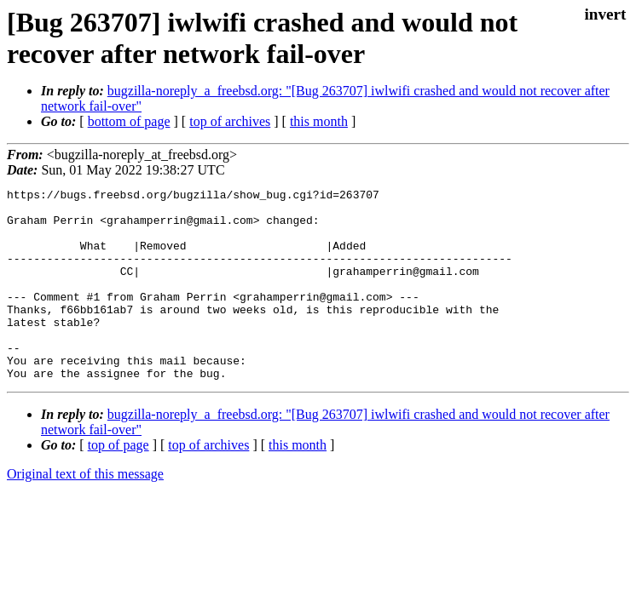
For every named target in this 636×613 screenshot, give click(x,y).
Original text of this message (85, 512)
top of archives (229, 121)
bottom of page (129, 121)
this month (319, 121)
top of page (118, 483)
